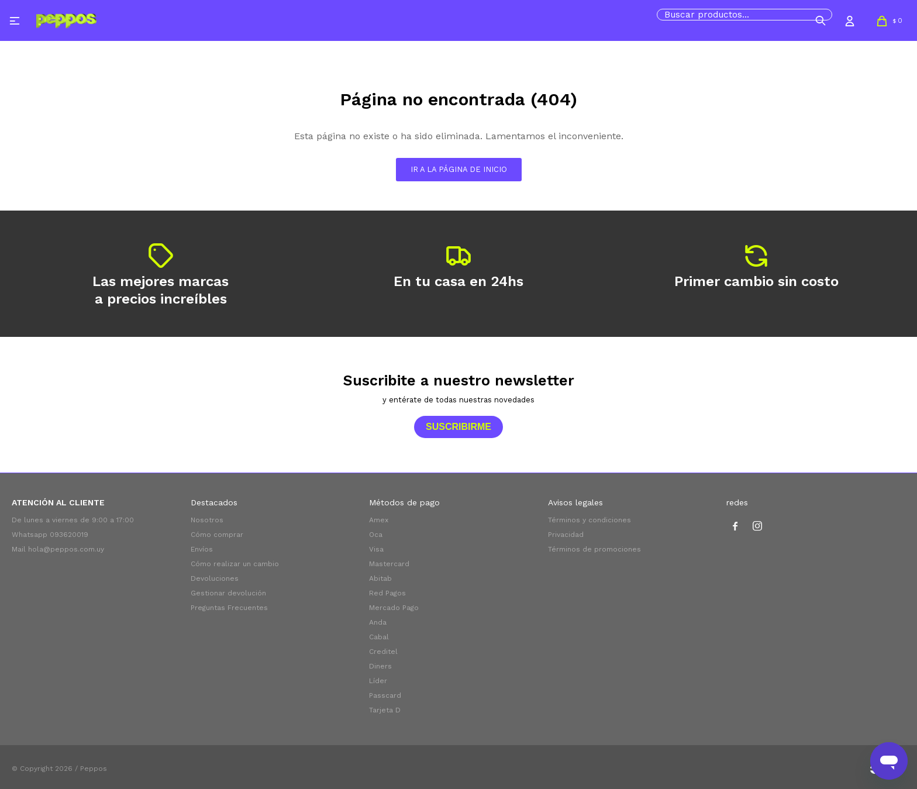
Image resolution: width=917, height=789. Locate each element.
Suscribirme (458, 427)
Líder (378, 681)
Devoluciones (215, 578)
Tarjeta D (385, 710)
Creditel (383, 651)
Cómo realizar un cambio (235, 564)
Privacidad (566, 534)
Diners (380, 666)
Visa (376, 549)
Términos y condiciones (589, 520)
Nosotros (207, 520)
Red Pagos (387, 593)
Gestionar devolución (228, 593)
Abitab (380, 578)
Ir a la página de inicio (459, 169)
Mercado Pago (394, 608)
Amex (378, 520)
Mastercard (389, 564)
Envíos (202, 549)
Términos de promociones (594, 549)
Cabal (379, 637)
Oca (375, 534)
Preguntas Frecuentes (229, 608)
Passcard (385, 695)
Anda (378, 622)
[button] (820, 20)
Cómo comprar (217, 534)
